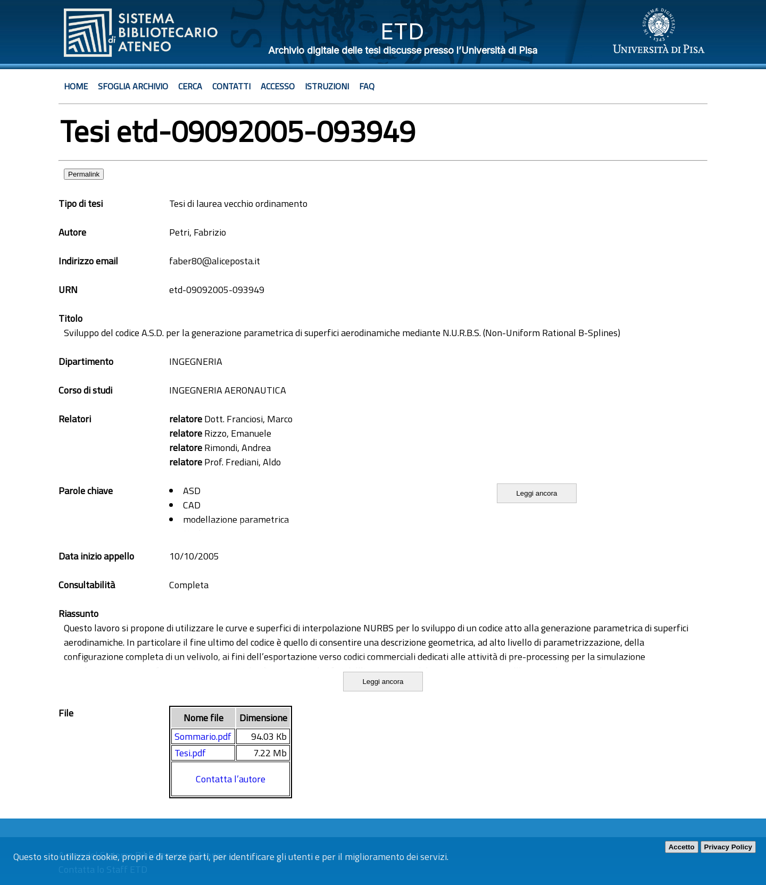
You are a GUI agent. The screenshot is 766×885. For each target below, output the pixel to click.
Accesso (278, 86)
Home (76, 86)
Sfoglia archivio (133, 86)
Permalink (83, 174)
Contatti (231, 86)
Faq (366, 86)
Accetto (682, 847)
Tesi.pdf (190, 753)
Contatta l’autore (230, 779)
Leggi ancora (536, 493)
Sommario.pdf (202, 736)
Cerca (190, 86)
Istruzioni (327, 86)
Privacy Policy (728, 847)
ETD (402, 31)
